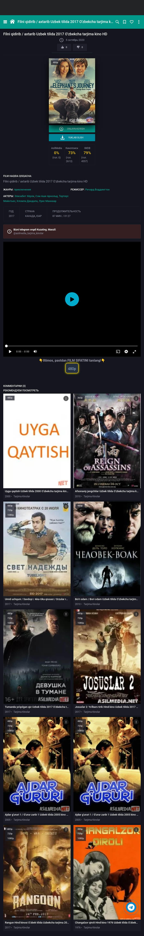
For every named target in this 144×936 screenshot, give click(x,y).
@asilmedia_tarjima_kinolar (29, 233)
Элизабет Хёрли (24, 196)
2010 (78, 496)
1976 (78, 927)
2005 (7, 819)
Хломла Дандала (27, 201)
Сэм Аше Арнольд (46, 196)
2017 (11, 216)
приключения (22, 189)
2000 (7, 496)
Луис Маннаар (47, 201)
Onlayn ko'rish (72, 129)
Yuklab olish (72, 138)
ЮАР (39, 216)
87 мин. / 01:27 (62, 216)
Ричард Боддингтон (97, 189)
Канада (30, 216)
